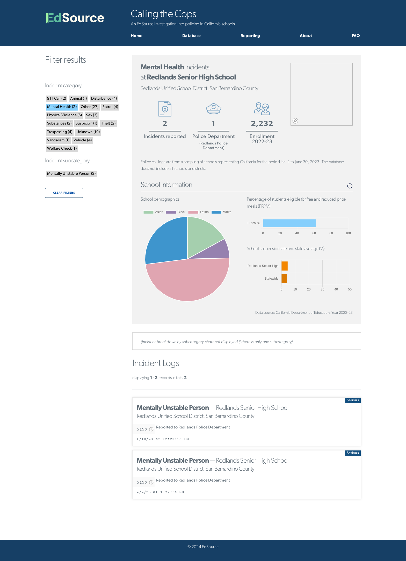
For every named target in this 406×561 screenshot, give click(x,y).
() (56, 99)
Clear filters (64, 193)
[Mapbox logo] (295, 121)
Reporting (250, 36)
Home (137, 36)
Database (191, 36)
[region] (321, 94)
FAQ (356, 36)
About (306, 36)
